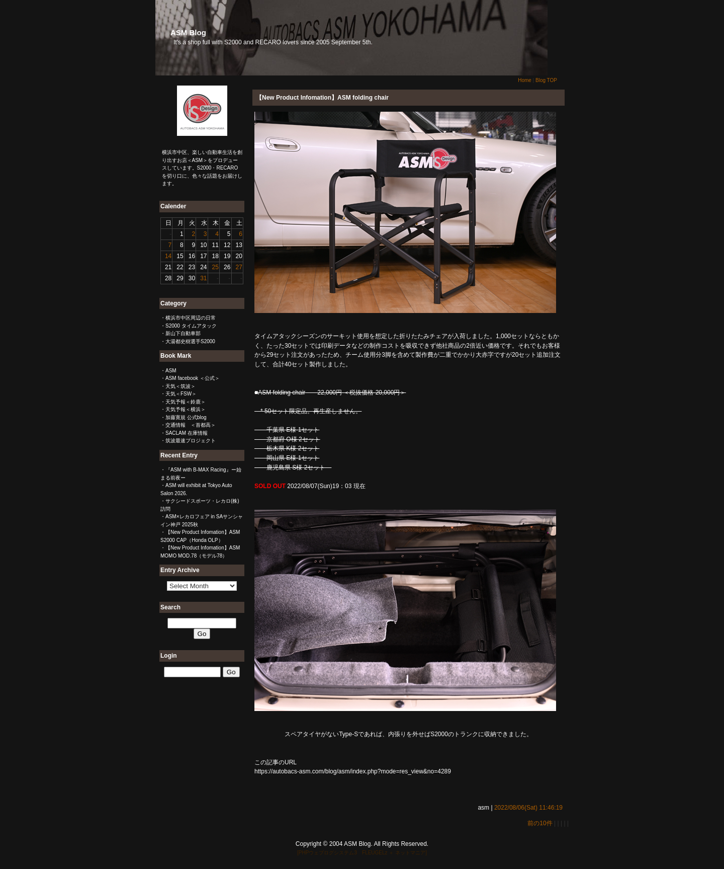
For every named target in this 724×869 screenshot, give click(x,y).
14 (168, 256)
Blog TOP (546, 80)
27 (238, 267)
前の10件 (539, 823)
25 (215, 267)
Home (524, 80)
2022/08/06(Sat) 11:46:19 (528, 807)
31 (203, 278)
